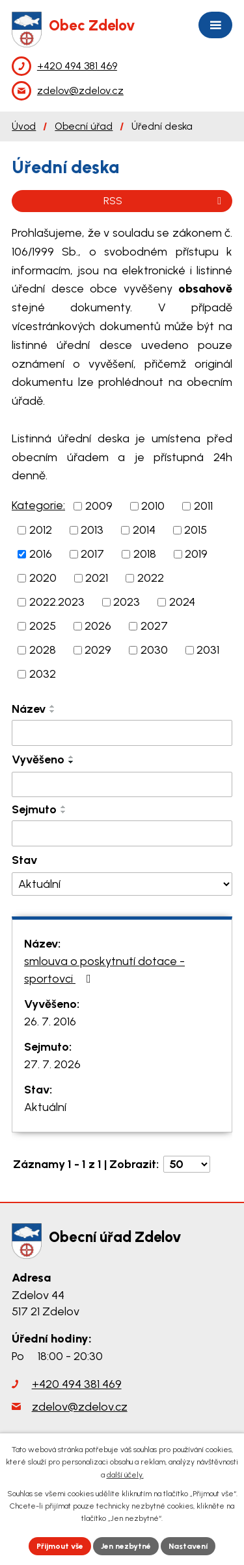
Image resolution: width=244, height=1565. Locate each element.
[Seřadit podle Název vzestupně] (53, 706)
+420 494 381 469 (77, 1384)
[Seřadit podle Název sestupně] (53, 711)
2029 (98, 650)
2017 (92, 554)
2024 (182, 602)
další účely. (125, 1474)
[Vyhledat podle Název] (122, 733)
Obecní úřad (84, 126)
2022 (150, 578)
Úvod (24, 126)
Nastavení (188, 1546)
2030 (154, 650)
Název (29, 709)
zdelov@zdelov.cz (80, 1407)
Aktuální (45, 1107)
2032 (42, 674)
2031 (208, 650)
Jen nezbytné (126, 1546)
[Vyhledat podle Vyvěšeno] (122, 785)
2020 (43, 578)
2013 (92, 530)
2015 (195, 530)
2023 (126, 602)
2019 (196, 554)
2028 (42, 650)
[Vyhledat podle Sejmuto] (122, 833)
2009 (99, 506)
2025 (42, 626)
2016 (40, 554)
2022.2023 (57, 602)
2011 (203, 506)
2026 (98, 626)
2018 (144, 554)
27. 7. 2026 (52, 1064)
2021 (96, 578)
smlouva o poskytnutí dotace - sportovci (104, 970)
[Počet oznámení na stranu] (186, 1164)
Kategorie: (38, 505)
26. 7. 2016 (50, 1021)
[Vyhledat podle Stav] (122, 884)
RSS (164, 201)
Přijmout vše (59, 1546)
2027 (154, 626)
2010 (153, 506)
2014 (144, 530)
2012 (40, 530)
